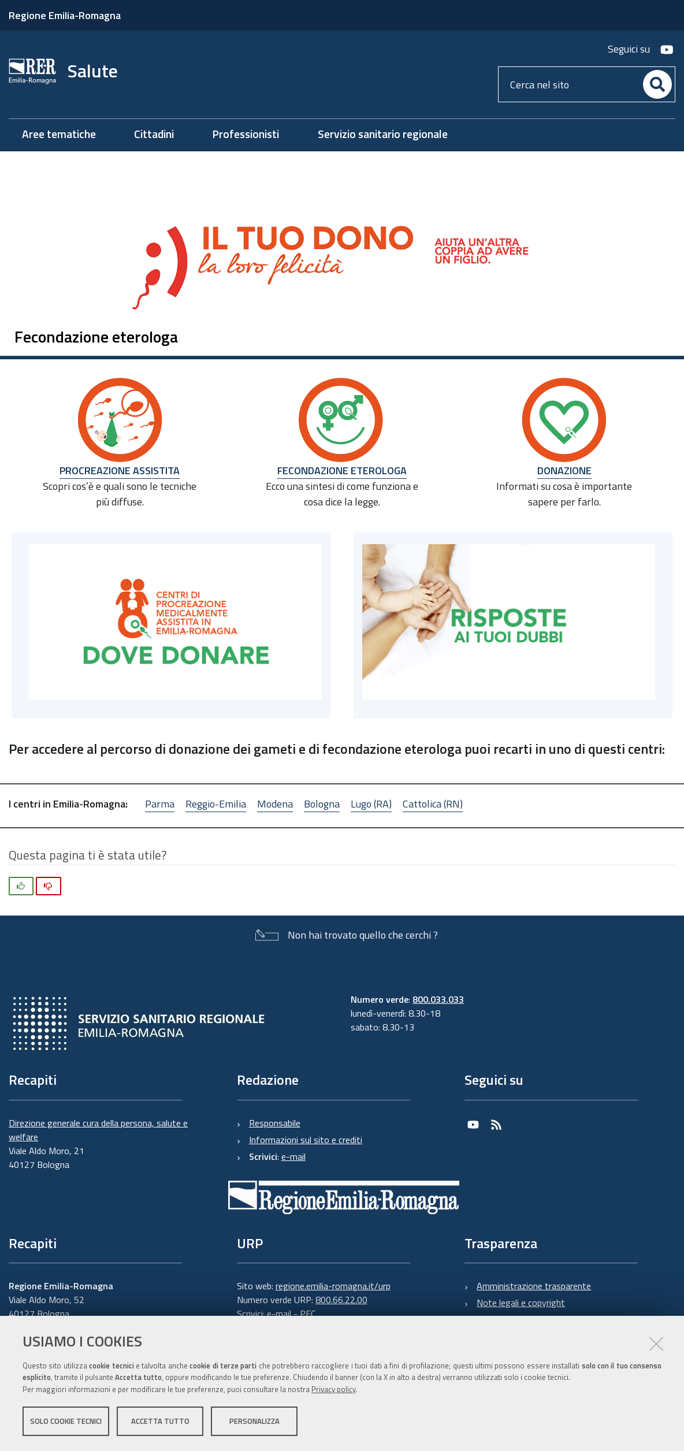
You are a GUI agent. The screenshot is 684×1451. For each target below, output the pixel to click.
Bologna (322, 804)
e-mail (293, 1156)
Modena (275, 804)
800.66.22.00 (341, 1300)
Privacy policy (333, 1389)
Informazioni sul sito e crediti (305, 1140)
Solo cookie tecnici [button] (66, 1421)
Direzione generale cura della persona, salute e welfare (98, 1130)
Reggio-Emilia (215, 804)
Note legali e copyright (521, 1302)
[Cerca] (657, 84)
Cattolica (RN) (433, 804)
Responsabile (274, 1123)
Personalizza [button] (254, 1421)
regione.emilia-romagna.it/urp (333, 1286)
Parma (159, 804)
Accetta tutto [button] (160, 1421)
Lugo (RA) (371, 804)
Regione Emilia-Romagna (65, 15)
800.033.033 (438, 999)
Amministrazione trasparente (534, 1286)
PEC (307, 1313)
